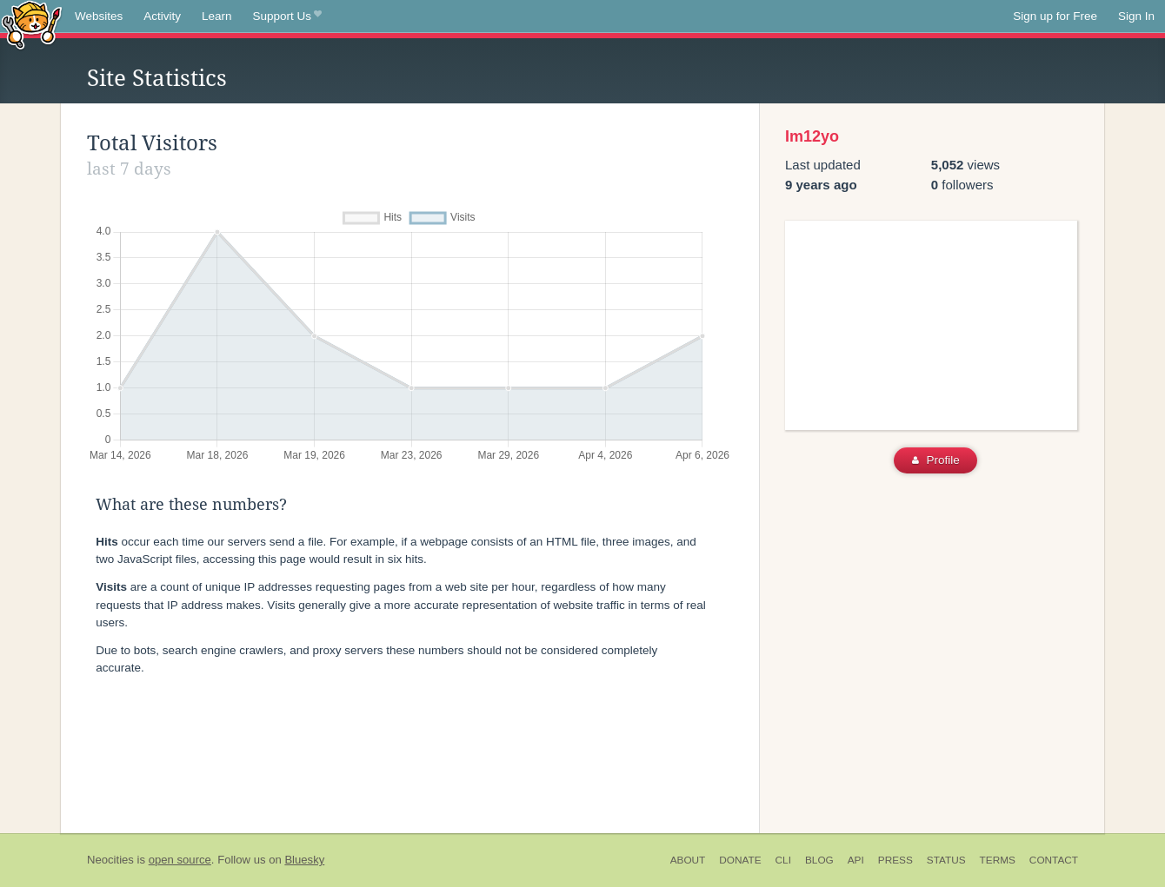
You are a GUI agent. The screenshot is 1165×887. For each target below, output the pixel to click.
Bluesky (304, 859)
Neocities (110, 859)
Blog (819, 860)
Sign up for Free (1055, 16)
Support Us (287, 16)
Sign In (1136, 16)
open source (180, 859)
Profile (936, 460)
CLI (783, 860)
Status (946, 860)
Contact (1053, 860)
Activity (162, 16)
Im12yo (812, 136)
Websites (99, 16)
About (688, 860)
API (856, 860)
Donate (740, 860)
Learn (217, 16)
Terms (997, 860)
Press (895, 860)
